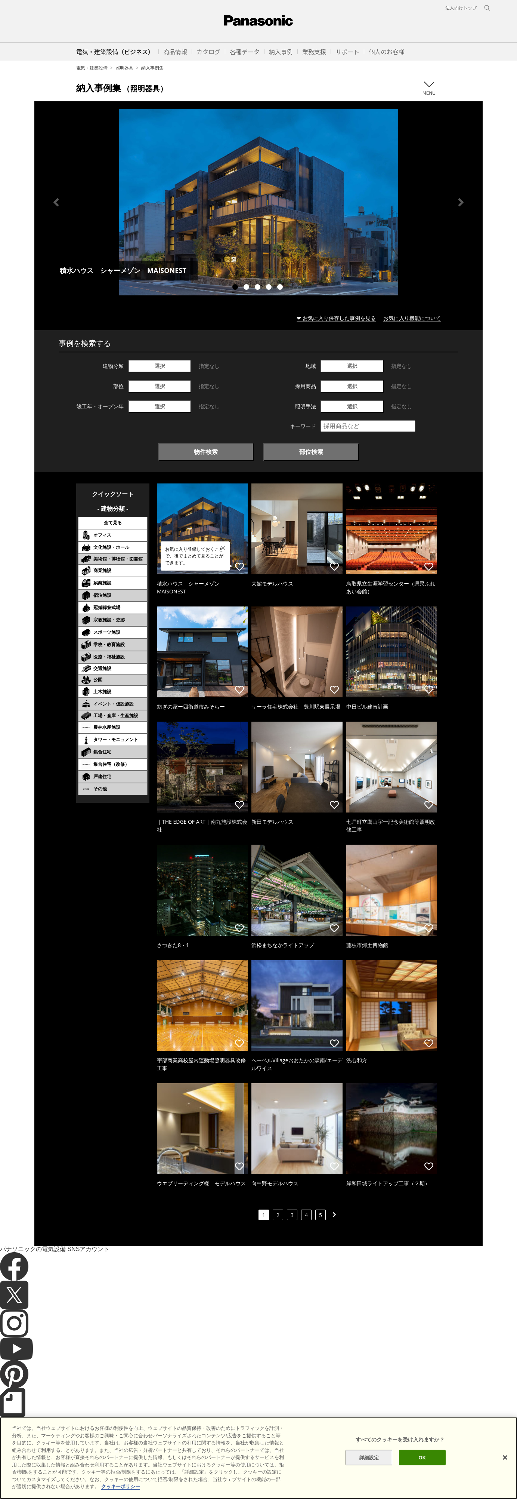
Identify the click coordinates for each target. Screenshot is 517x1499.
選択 (160, 365)
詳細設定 (369, 1483)
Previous (56, 202)
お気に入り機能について (412, 318)
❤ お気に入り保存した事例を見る (336, 318)
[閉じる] (505, 1483)
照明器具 (124, 68)
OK (422, 1483)
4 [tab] (269, 288)
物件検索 (206, 452)
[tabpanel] (258, 202)
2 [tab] (247, 288)
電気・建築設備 (92, 68)
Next (460, 202)
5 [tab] (281, 288)
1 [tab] (236, 288)
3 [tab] (258, 288)
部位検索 (311, 452)
